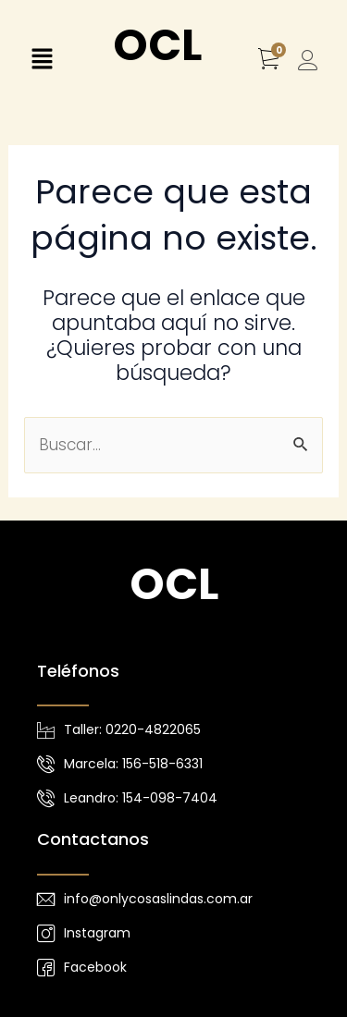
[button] (41, 61)
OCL (157, 45)
